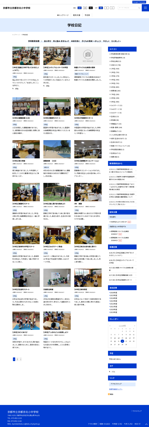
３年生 (113, 76)
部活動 (113, 120)
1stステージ (115, 105)
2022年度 (113, 303)
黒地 (91, 8)
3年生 (16, 88)
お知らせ (114, 65)
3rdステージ (115, 113)
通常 (79, 8)
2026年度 (113, 292)
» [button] (20, 359)
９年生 (113, 102)
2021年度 (113, 306)
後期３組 (114, 157)
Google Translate (139, 2)
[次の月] (134, 325)
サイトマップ (137, 411)
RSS (111, 394)
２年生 (113, 72)
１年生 (113, 68)
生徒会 (113, 116)
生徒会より (114, 153)
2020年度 (113, 309)
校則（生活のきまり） (117, 138)
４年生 (113, 80)
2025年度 (113, 295)
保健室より (114, 124)
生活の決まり (115, 142)
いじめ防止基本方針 (118, 135)
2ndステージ (115, 109)
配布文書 (76, 15)
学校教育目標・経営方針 (119, 54)
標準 (101, 8)
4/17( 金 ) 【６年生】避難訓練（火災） (121, 275)
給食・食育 (114, 127)
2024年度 (113, 298)
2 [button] (17, 359)
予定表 (87, 15)
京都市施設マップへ (115, 389)
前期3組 (114, 91)
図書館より (114, 131)
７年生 (113, 94)
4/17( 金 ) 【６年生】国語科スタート (120, 280)
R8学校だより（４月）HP (121, 222)
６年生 (113, 87)
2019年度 (113, 312)
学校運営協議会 (116, 149)
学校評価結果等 (116, 58)
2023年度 (113, 301)
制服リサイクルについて (119, 146)
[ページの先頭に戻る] (146, 424)
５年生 (113, 83)
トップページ (64, 15)
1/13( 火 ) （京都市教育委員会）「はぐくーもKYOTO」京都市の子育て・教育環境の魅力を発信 (121, 186)
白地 (85, 8)
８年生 (113, 98)
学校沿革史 (115, 61)
